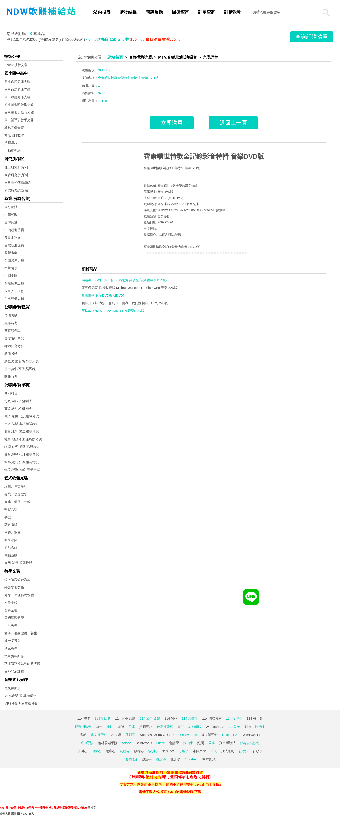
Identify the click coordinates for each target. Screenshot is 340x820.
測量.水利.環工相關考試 (21, 431)
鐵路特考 (10, 323)
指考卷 (96, 751)
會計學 (174, 743)
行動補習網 (12, 150)
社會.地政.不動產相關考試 (23, 439)
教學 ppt (168, 751)
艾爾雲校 (10, 143)
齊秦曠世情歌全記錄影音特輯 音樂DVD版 (204, 156)
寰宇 (180, 727)
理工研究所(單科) (16, 167)
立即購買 (172, 123)
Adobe (126, 743)
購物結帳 (128, 12)
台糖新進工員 (14, 283)
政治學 (147, 759)
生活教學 (10, 625)
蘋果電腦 (10, 525)
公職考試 (10, 315)
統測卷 (153, 751)
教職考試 (10, 353)
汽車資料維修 (14, 656)
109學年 (234, 727)
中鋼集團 (10, 276)
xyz (2, 807)
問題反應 (154, 12)
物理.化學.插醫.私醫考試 (22, 447)
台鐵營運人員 (14, 260)
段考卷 (139, 751)
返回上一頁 (233, 123)
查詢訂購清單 (311, 37)
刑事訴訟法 (227, 743)
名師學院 (194, 727)
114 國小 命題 (125, 718)
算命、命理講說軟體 (19, 595)
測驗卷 (125, 751)
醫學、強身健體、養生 (20, 633)
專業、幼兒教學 (15, 494)
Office (160, 743)
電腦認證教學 (14, 618)
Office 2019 (188, 735)
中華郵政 (10, 214)
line (218, 784)
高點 (83, 735)
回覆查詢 (180, 12)
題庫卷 (111, 751)
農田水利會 (12, 237)
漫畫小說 (10, 602)
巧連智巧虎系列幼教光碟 (22, 664)
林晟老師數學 (14, 135)
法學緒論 (131, 759)
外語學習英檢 (14, 587)
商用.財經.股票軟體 (18, 563)
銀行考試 (10, 207)
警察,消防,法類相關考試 (21, 462)
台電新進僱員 (14, 245)
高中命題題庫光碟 (17, 97)
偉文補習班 (99, 735)
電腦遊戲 (10, 555)
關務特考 (10, 376)
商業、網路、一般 (17, 502)
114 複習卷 (234, 718)
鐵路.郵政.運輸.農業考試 (22, 470)
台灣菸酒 (10, 222)
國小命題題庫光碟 (17, 82)
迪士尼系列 (12, 641)
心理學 (184, 751)
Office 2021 (230, 735)
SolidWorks (144, 743)
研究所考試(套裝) (16, 190)
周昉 (211, 743)
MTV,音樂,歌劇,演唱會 (20, 696)
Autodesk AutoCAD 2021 (158, 735)
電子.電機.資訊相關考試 (21, 416)
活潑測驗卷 (83, 727)
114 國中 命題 (150, 718)
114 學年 (83, 718)
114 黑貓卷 (190, 718)
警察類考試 (12, 331)
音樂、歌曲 (12, 532)
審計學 (175, 759)
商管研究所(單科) (16, 175)
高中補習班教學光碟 (19, 120)
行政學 (258, 751)
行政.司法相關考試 (17, 401)
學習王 (130, 735)
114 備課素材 (212, 718)
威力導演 (87, 743)
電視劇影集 (12, 688)
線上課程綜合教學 (17, 580)
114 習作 (171, 718)
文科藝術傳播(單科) (18, 182)
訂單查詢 (206, 12)
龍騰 (120, 727)
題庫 (131, 727)
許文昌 (116, 735)
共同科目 (10, 393)
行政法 (243, 751)
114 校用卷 (254, 718)
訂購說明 (232, 12)
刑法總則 (227, 751)
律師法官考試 (14, 346)
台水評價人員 (14, 298)
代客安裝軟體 (250, 743)
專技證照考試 (14, 338)
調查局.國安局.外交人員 (21, 361)
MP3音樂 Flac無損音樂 (21, 703)
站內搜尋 (102, 12)
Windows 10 (215, 727)
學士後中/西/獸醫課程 (20, 369)
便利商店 (153, 777)
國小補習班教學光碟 (19, 104)
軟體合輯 (10, 509)
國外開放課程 (14, 671)
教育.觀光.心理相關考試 (21, 454)
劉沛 (247, 727)
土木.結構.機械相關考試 (21, 424)
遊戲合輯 (10, 547)
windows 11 (251, 735)
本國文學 (199, 751)
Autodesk (191, 759)
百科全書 (10, 610)
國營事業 (10, 253)
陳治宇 (260, 727)
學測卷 (82, 751)
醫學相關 (10, 540)
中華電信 (10, 268)
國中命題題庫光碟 (17, 89)
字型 (7, 517)
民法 (213, 751)
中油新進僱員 (14, 230)
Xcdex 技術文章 (15, 65)
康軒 (110, 727)
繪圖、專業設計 (15, 486)
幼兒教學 (10, 648)
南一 (99, 727)
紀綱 (200, 743)
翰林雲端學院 (14, 127)
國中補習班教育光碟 (19, 112)
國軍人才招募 (14, 291)
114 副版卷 (103, 718)
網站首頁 (115, 57)
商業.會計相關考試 (17, 408)
